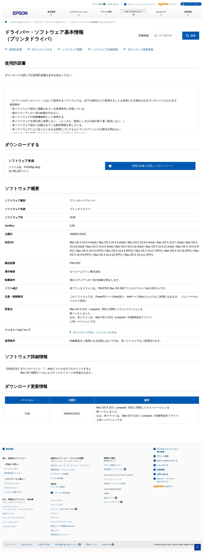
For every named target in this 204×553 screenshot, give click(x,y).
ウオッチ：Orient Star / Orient (62, 509)
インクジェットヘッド (112, 479)
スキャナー (55, 517)
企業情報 (160, 470)
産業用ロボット (110, 461)
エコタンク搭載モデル (13, 492)
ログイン (167, 4)
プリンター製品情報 (62, 493)
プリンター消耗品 (58, 487)
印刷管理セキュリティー (60, 535)
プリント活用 (162, 456)
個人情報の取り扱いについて (68, 544)
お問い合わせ (113, 4)
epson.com (106, 544)
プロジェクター (57, 500)
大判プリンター (8, 513)
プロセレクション (11, 488)
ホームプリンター (11, 469)
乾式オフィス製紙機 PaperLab (63, 526)
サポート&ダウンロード (167, 461)
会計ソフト (55, 530)
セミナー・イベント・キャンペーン (141, 4)
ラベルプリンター (9, 526)
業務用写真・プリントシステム (63, 470)
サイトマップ (11, 544)
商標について (91, 544)
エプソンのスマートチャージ (13, 502)
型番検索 (143, 35)
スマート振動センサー (112, 465)
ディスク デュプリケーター (61, 522)
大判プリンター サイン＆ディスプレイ (66, 461)
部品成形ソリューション (113, 469)
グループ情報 (97, 4)
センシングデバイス (112, 502)
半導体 (106, 493)
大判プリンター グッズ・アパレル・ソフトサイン (70, 465)
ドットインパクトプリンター (13, 518)
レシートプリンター (10, 522)
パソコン (54, 513)
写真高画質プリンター (13, 473)
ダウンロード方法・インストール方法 (94, 332)
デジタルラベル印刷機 (59, 474)
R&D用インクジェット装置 (114, 483)
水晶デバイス (109, 498)
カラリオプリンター (12, 483)
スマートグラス (57, 505)
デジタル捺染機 (57, 478)
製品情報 (9, 449)
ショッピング (162, 465)
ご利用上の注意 (43, 544)
